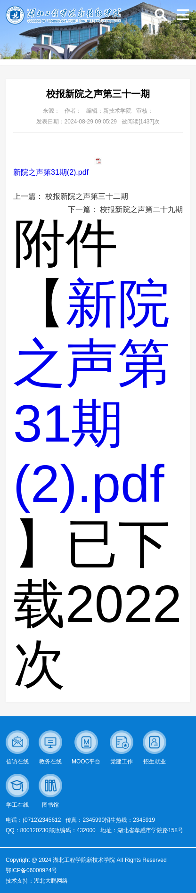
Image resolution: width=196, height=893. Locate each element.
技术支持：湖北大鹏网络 (37, 881)
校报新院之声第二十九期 (141, 209)
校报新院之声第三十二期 (86, 196)
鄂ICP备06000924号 (31, 870)
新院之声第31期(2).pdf (51, 172)
